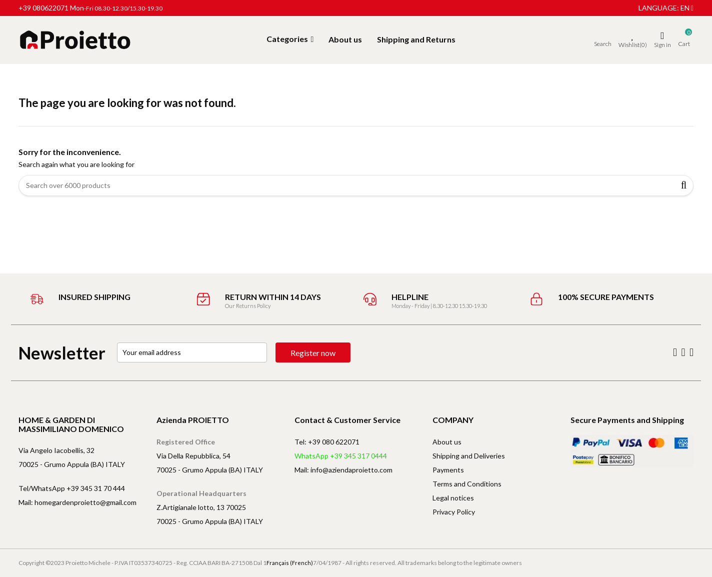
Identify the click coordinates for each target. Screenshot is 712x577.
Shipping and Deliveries (468, 456)
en (687, 8)
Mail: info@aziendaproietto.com (343, 470)
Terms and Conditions (467, 484)
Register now (313, 353)
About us (447, 442)
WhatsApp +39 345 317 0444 (340, 456)
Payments (448, 470)
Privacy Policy (453, 512)
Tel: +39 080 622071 (327, 442)
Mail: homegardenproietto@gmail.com (77, 502)
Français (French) (289, 563)
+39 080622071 (43, 8)
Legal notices (453, 498)
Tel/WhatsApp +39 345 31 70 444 (71, 488)
